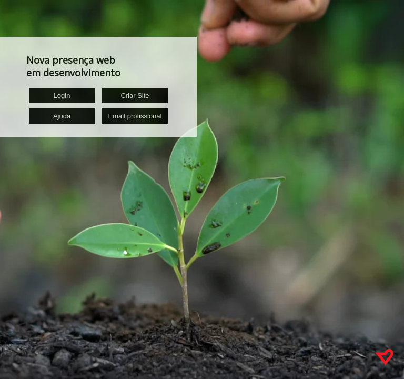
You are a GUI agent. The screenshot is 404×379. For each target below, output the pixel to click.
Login (62, 95)
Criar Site (134, 95)
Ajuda (61, 116)
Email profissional (135, 116)
